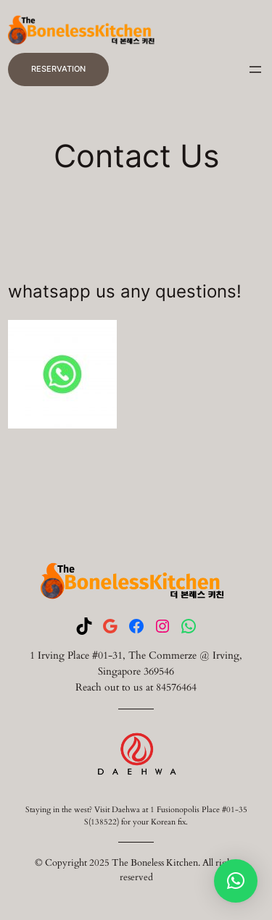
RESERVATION (58, 69)
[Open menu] (255, 69)
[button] (235, 881)
